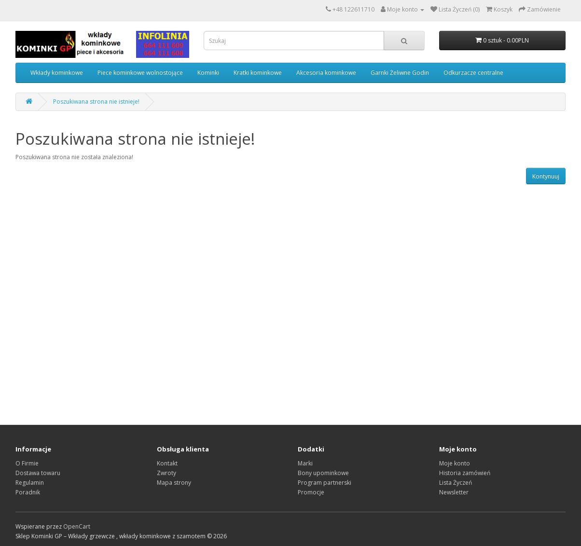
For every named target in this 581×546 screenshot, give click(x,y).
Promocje (311, 492)
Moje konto (454, 463)
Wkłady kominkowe (56, 72)
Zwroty (166, 473)
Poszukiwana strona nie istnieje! (96, 101)
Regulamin (29, 482)
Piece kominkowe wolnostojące (140, 72)
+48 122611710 (353, 9)
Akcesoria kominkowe (326, 72)
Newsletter (454, 492)
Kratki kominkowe (258, 72)
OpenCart (76, 526)
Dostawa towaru (37, 473)
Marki (305, 463)
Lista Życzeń (455, 482)
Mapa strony (174, 482)
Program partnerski (324, 482)
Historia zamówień (464, 473)
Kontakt (167, 463)
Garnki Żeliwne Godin (400, 72)
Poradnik (27, 492)
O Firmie (27, 463)
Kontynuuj (545, 176)
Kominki (208, 72)
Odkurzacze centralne (473, 72)
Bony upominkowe (323, 473)
